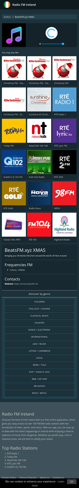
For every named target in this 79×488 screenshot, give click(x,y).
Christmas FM (61, 83)
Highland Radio (62, 239)
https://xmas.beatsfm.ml (26, 283)
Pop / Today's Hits (39, 372)
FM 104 (32, 239)
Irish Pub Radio (36, 177)
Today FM (9, 145)
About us (44, 477)
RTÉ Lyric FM (60, 145)
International (39, 337)
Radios (7, 16)
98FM (57, 208)
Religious (39, 386)
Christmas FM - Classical (16, 83)
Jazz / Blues (39, 344)
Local (39, 358)
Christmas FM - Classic (40, 83)
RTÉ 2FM (58, 177)
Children (39, 301)
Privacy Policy (9, 477)
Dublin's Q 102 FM (13, 177)
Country (39, 322)
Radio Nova (35, 208)
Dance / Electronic (39, 329)
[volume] (53, 43)
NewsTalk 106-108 (38, 145)
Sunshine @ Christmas (40, 114)
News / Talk (39, 365)
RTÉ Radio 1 (60, 114)
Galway (13, 269)
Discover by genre (39, 293)
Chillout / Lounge (39, 308)
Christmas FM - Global (15, 114)
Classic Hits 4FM (12, 239)
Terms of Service (28, 477)
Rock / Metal (39, 393)
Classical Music (39, 315)
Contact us (58, 477)
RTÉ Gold (8, 208)
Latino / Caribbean (39, 351)
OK (72, 481)
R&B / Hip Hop (39, 379)
